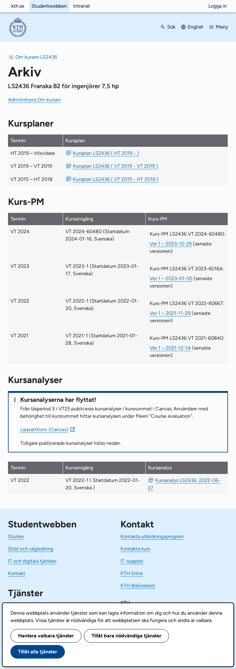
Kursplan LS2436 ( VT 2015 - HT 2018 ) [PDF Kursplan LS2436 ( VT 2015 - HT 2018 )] (116, 179)
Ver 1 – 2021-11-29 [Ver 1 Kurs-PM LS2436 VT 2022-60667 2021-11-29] (170, 313)
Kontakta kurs (135, 549)
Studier (16, 536)
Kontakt (16, 573)
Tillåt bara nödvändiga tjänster (126, 636)
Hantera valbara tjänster (46, 636)
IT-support (131, 561)
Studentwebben (49, 6)
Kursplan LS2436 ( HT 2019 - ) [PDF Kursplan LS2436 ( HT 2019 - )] (106, 153)
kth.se (17, 6)
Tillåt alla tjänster (37, 652)
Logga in (217, 6)
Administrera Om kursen (34, 100)
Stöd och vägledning (30, 549)
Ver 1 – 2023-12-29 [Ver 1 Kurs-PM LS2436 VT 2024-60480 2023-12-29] (171, 244)
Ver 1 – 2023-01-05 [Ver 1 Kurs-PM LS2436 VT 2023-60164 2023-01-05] (171, 278)
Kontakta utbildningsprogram (152, 536)
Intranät (81, 6)
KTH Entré (131, 573)
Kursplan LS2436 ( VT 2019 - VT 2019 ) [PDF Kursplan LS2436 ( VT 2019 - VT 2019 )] (115, 166)
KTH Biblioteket (137, 586)
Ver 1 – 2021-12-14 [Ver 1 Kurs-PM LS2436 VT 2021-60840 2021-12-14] (170, 348)
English (195, 27)
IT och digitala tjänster (32, 561)
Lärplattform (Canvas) (44, 429)
